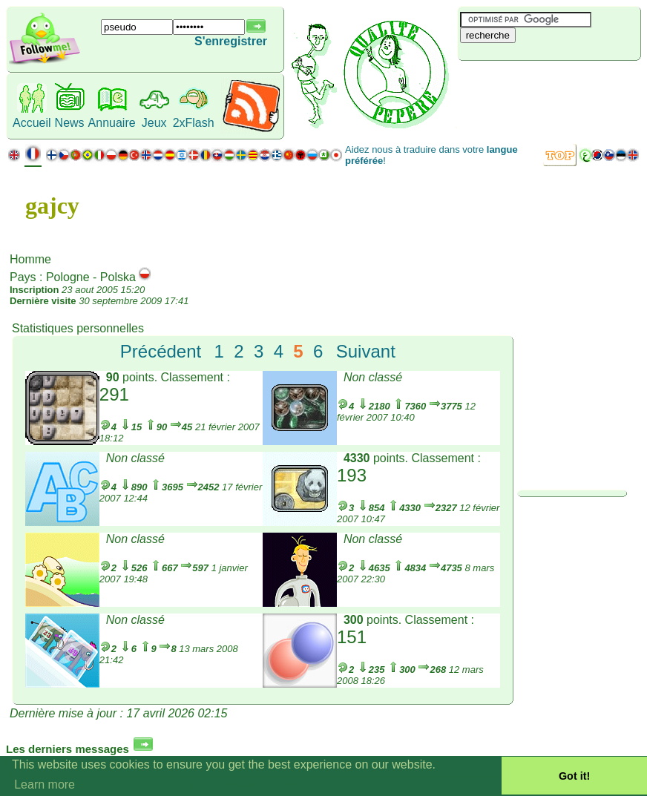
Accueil (32, 122)
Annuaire (112, 122)
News (70, 122)
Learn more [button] (44, 784)
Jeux (154, 122)
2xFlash (193, 122)
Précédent (160, 351)
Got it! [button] (574, 776)
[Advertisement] (546, 85)
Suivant (365, 351)
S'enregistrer (230, 41)
